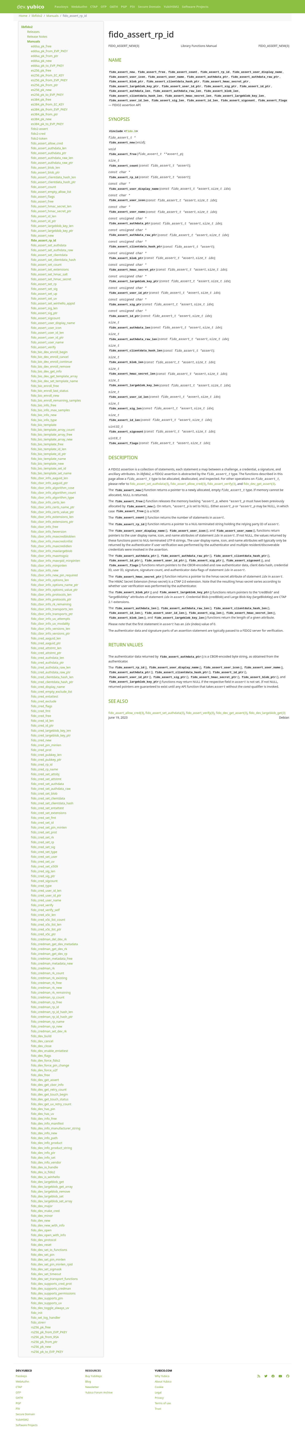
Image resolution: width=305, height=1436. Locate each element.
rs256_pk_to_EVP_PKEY (47, 1352)
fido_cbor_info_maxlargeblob (51, 551)
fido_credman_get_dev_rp (49, 954)
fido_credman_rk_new (46, 988)
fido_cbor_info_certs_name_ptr (52, 507)
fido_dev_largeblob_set (47, 1196)
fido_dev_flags (41, 1056)
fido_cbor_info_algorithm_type (52, 497)
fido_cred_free (41, 716)
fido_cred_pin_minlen (46, 745)
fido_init (36, 1313)
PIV (132, 7)
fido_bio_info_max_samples (50, 410)
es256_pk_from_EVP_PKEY (49, 80)
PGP (124, 7)
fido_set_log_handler (45, 1318)
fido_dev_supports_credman (51, 1289)
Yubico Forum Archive (98, 1392)
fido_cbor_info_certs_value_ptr (52, 512)
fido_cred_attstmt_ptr (46, 653)
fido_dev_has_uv (42, 1114)
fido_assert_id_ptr (43, 221)
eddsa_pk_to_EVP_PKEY (47, 66)
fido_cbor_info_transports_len (52, 609)
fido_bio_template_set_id (48, 468)
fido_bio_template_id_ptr (48, 454)
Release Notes (37, 37)
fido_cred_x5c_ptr (43, 934)
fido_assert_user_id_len (47, 333)
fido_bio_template (43, 425)
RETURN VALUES (125, 613)
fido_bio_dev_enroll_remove (50, 366)
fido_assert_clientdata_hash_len (53, 177)
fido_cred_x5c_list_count (48, 920)
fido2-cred (38, 134)
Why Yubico (162, 1376)
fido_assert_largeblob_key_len (52, 226)
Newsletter (92, 1387)
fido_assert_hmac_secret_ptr (51, 211)
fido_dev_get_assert (45, 1080)
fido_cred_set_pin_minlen (49, 827)
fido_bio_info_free (43, 405)
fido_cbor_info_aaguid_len (49, 478)
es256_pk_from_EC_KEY (47, 75)
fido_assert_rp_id (43, 240)
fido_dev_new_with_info (47, 1225)
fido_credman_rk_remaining (51, 992)
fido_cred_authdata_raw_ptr (51, 672)
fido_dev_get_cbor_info (47, 1085)
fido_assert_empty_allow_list (51, 192)
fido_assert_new (42, 236)
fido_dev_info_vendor (46, 1162)
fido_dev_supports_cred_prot (51, 1284)
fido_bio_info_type (44, 420)
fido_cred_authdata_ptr (47, 663)
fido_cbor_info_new (44, 570)
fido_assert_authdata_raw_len (52, 158)
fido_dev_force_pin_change (50, 1065)
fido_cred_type (41, 886)
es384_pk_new (41, 119)
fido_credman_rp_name (47, 1022)
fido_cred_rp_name (44, 769)
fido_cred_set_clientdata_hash (52, 803)
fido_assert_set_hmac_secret (51, 279)
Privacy (159, 1398)
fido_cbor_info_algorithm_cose (52, 488)
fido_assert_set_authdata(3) (149, 458)
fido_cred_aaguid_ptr (46, 643)
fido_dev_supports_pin (47, 1298)
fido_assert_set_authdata (48, 245)
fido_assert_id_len (43, 216)
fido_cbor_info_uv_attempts (50, 619)
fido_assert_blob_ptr (45, 172)
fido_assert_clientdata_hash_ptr (53, 182)
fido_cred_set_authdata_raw (51, 789)
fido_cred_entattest (44, 696)
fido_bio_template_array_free (51, 434)
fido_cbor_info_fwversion (48, 532)
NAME (115, 60)
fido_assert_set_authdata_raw (52, 250)
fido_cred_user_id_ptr (46, 895)
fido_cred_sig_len (43, 871)
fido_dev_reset (41, 1245)
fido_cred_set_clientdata (48, 798)
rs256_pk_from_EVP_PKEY (49, 1332)
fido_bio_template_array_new (51, 439)
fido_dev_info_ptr (43, 1153)
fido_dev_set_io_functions (49, 1250)
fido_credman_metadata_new (52, 963)
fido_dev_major (42, 1206)
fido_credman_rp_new (46, 1026)
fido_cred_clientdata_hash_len (52, 677)
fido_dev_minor (42, 1216)
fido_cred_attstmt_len (46, 648)
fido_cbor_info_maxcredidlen (51, 546)
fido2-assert (39, 129)
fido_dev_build (41, 1036)
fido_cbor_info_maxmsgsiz (49, 556)
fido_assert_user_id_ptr (47, 337)
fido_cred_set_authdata (47, 784)
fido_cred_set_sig (43, 847)
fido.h (131, 130)
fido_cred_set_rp (42, 842)
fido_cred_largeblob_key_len (51, 731)
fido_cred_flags (41, 706)
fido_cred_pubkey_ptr (46, 760)
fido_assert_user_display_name (53, 323)
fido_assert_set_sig (44, 289)
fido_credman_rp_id (45, 1007)
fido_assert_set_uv (44, 298)
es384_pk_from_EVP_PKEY (49, 109)
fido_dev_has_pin (43, 1109)
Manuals (52, 16)
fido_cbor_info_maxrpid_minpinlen (55, 561)
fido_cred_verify (42, 905)
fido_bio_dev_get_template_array (54, 376)
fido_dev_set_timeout (46, 1274)
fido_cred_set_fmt (43, 818)
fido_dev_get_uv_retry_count (51, 1104)
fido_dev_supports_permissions (53, 1293)
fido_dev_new (40, 1220)
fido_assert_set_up (44, 294)
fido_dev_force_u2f (44, 1070)
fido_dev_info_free (44, 1119)
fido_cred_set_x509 (44, 866)
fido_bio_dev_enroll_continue (51, 362)
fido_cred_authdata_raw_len (51, 667)
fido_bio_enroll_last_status (49, 391)
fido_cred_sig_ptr (43, 876)
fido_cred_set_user (44, 857)
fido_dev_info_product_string (51, 1148)
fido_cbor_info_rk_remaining (51, 604)
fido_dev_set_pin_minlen (48, 1259)
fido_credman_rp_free (46, 1002)
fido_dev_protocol (43, 1240)
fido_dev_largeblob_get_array (52, 1187)
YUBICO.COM (163, 1370)
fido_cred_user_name (46, 900)
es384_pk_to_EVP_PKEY (47, 124)
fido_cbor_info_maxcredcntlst (51, 541)
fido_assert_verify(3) (221, 458)
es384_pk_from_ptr (44, 114)
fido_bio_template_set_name (51, 473)
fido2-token (39, 138)
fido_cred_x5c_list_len (46, 924)
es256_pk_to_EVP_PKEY (47, 95)
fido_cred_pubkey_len (46, 755)
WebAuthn (79, 7)
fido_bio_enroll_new (45, 396)
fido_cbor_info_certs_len (48, 502)
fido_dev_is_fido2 (43, 1172)
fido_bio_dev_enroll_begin (49, 352)
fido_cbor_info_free (44, 527)
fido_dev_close (41, 1046)
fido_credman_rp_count (47, 997)
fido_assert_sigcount (45, 318)
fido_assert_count (43, 187)
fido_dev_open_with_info (48, 1235)
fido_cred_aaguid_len (46, 638)
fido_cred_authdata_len (47, 658)
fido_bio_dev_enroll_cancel (49, 357)
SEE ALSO (118, 668)
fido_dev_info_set (43, 1158)
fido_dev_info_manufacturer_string (55, 1128)
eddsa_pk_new (41, 61)
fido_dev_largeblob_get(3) (267, 680)
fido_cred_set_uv (42, 861)
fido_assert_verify (43, 347)
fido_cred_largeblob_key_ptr (51, 735)
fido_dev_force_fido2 (45, 1060)
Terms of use (163, 1403)
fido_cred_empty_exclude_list (51, 692)
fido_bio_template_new (47, 464)
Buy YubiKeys (93, 1376)
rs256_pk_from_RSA (45, 1337)
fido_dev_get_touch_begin (49, 1094)
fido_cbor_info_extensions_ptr (52, 522)
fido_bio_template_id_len (48, 449)
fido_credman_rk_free (46, 983)
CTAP (94, 7)
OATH (114, 7)
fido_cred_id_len (42, 721)
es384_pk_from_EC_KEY (47, 104)
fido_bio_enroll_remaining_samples (56, 400)
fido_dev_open (41, 1230)
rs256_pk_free (41, 1327)
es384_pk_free (41, 99)
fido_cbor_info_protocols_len (51, 595)
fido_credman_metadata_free (51, 959)
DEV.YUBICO (24, 1370)
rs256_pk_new (41, 1347)
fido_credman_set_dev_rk (49, 1031)
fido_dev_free (40, 1075)
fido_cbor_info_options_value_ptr (54, 590)
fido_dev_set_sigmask (46, 1269)
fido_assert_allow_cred (47, 143)
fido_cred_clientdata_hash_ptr (52, 682)
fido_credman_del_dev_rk (49, 939)
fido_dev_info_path (44, 1138)
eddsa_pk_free (41, 46)
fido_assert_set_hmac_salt (49, 274)
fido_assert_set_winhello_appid (53, 303)
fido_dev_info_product (46, 1143)
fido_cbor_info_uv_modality (50, 624)
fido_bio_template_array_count (53, 430)
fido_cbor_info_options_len (50, 580)
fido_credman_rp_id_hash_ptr (52, 1017)
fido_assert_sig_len (44, 308)
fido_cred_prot (41, 750)
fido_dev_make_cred (45, 1211)
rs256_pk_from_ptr (44, 1342)
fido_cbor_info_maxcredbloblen (53, 536)
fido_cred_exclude (43, 701)
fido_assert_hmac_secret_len (51, 206)
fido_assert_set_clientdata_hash (53, 260)
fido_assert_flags (43, 197)
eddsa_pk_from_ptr (44, 56)
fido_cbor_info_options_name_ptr (54, 585)
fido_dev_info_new (44, 1133)
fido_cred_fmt (40, 711)
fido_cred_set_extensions (48, 813)
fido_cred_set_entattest (47, 808)
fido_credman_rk (43, 968)
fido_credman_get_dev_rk (49, 949)
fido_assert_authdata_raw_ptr (52, 163)
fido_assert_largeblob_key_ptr (52, 231)
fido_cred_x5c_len (43, 915)
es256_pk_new (41, 90)
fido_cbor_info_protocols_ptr (51, 599)
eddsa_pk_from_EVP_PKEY (49, 51)
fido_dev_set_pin (42, 1255)
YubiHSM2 (171, 7)
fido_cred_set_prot (44, 832)
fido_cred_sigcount (44, 881)
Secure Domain (149, 7)
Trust (158, 1409)
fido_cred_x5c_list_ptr (46, 929)
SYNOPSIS (119, 118)
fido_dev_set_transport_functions (54, 1279)
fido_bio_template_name (48, 459)
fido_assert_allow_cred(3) (188, 458)
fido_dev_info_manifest (47, 1123)
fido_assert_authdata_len (48, 148)
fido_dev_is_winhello (45, 1177)
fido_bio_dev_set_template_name (54, 381)
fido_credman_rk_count (47, 973)
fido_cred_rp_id (41, 764)
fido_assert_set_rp (44, 284)
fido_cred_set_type (44, 852)
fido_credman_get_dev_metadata (54, 944)
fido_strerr (38, 1322)
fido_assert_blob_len (45, 167)
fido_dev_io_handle (44, 1167)
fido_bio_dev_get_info (46, 371)
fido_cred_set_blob (44, 793)
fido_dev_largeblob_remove (50, 1191)
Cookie (159, 1387)
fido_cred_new (41, 740)
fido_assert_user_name (47, 342)
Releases (33, 32)
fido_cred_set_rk (42, 837)
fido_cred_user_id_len (46, 891)
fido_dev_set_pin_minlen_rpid (52, 1264)
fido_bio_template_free (47, 444)
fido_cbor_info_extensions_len (52, 517)
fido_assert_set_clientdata (49, 255)
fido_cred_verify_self (45, 910)
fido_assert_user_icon (46, 328)
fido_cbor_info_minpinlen (49, 565)
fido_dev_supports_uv (46, 1303)
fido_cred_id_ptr (42, 725)
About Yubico (163, 1381)
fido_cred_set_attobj (45, 774)
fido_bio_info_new (43, 415)
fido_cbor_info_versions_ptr (50, 633)
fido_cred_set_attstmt (46, 779)
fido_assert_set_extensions (50, 269)
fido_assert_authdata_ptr (48, 153)
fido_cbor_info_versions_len (50, 629)
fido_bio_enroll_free (45, 386)
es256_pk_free (41, 70)
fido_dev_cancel (42, 1041)
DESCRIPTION (123, 433)
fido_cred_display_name (48, 687)
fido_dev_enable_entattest (49, 1051)
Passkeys (61, 7)
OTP (104, 7)
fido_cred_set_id (42, 823)
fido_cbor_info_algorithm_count (53, 493)
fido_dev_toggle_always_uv (50, 1308)
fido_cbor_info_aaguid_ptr (49, 483)
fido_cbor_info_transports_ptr (52, 614)
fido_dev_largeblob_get (47, 1182)
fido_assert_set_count (46, 265)
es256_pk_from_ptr (44, 85)
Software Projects (195, 7)
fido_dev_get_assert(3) (259, 458)
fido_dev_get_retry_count (49, 1090)
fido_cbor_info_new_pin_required (54, 575)
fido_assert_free (42, 201)
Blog (88, 1381)
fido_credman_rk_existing (49, 978)
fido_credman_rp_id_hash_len (52, 1012)
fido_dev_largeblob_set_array (51, 1201)
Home (23, 16)
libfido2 (37, 16)
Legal (158, 1392)
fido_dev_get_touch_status (49, 1099)
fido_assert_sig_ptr (44, 313)
